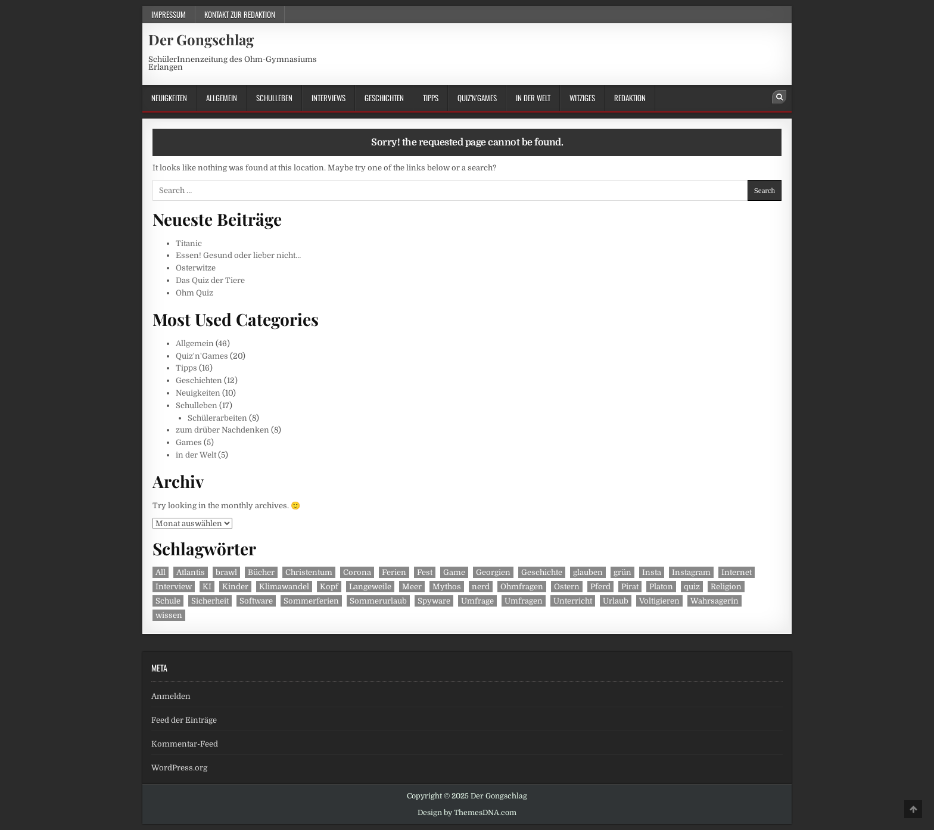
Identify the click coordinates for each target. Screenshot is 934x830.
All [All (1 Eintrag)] (160, 572)
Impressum (168, 14)
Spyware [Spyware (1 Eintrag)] (434, 600)
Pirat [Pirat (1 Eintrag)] (630, 586)
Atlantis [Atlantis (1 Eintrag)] (190, 572)
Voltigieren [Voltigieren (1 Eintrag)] (659, 600)
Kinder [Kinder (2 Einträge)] (235, 586)
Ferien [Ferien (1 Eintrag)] (394, 572)
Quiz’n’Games (477, 98)
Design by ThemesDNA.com (467, 813)
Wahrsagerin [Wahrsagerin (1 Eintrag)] (714, 600)
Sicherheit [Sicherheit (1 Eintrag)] (210, 600)
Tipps (430, 98)
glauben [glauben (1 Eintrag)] (588, 572)
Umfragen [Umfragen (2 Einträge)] (524, 600)
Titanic (189, 243)
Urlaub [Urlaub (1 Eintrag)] (615, 600)
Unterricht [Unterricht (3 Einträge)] (572, 600)
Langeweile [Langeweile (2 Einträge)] (370, 586)
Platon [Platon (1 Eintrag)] (661, 586)
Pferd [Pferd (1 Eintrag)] (600, 586)
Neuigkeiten (169, 98)
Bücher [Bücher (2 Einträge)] (261, 572)
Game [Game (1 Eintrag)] (454, 572)
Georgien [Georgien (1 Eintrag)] (493, 572)
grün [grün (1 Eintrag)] (622, 572)
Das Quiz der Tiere (210, 280)
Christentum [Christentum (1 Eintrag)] (308, 572)
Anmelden (171, 696)
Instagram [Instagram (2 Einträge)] (691, 572)
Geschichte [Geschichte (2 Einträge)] (541, 572)
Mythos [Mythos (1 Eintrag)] (446, 586)
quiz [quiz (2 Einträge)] (692, 586)
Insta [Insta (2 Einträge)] (651, 572)
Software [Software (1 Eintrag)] (256, 600)
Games (189, 442)
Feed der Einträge (184, 720)
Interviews (328, 98)
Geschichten (384, 98)
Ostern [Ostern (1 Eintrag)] (567, 586)
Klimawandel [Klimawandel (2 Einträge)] (284, 586)
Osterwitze (196, 267)
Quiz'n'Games (202, 356)
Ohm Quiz (194, 292)
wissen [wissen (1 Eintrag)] (168, 615)
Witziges (582, 98)
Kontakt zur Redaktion (239, 14)
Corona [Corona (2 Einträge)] (357, 572)
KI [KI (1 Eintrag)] (207, 586)
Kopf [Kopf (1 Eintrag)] (329, 586)
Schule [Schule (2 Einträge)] (167, 600)
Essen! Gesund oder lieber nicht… (238, 255)
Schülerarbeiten (217, 418)
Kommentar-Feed (184, 743)
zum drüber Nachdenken (222, 429)
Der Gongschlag (201, 39)
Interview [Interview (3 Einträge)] (173, 586)
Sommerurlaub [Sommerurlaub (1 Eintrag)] (378, 600)
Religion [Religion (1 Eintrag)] (726, 586)
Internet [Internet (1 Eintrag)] (736, 572)
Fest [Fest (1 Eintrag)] (424, 572)
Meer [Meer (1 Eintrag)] (412, 586)
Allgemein (221, 98)
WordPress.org (179, 767)
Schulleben (274, 98)
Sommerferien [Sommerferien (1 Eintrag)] (311, 600)
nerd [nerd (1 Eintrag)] (481, 586)
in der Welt (533, 98)
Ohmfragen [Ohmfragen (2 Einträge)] (521, 586)
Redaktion (630, 98)
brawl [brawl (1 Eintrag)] (226, 572)
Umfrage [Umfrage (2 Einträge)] (477, 600)
